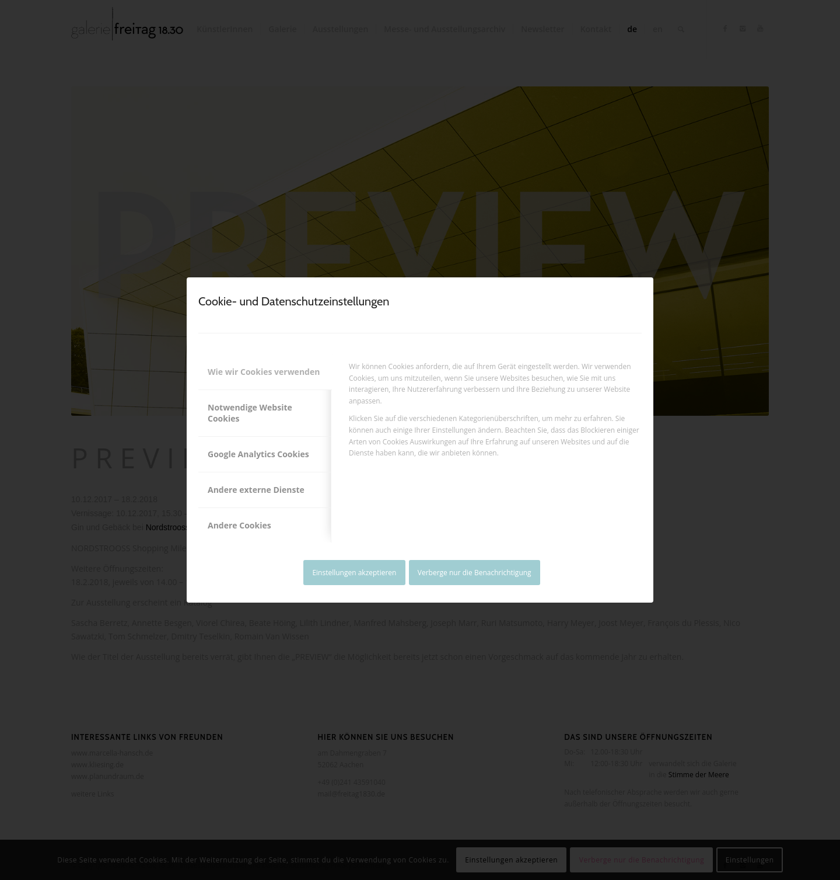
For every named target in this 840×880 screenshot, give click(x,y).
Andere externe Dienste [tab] (256, 489)
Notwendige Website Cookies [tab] (250, 413)
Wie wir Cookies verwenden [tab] (264, 371)
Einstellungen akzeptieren (354, 573)
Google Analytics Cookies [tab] (258, 454)
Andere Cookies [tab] (239, 525)
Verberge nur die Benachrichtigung (474, 573)
